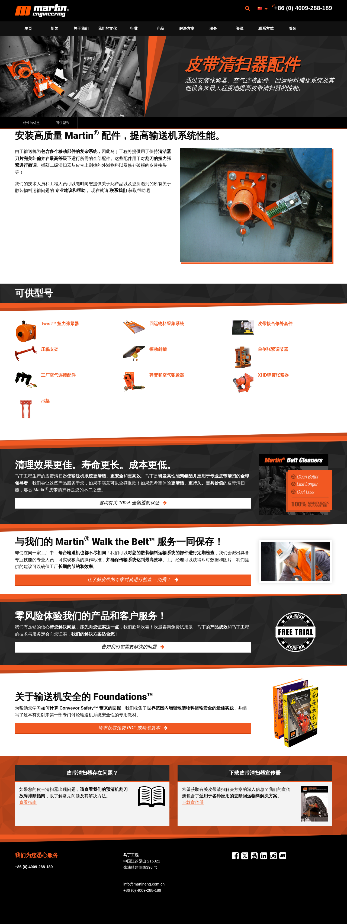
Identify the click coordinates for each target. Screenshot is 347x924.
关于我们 (81, 28)
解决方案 (186, 28)
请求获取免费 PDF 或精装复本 (130, 727)
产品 (160, 28)
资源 (239, 28)
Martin (42, 10)
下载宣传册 (193, 802)
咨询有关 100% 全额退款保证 (129, 502)
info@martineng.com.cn (144, 884)
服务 (213, 28)
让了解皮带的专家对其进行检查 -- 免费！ (129, 579)
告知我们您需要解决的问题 (129, 646)
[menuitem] (42, 10)
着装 (292, 28)
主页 (28, 28)
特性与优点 (31, 123)
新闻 (54, 28)
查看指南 (28, 802)
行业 (134, 28)
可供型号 (62, 123)
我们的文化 (107, 28)
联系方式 (266, 28)
